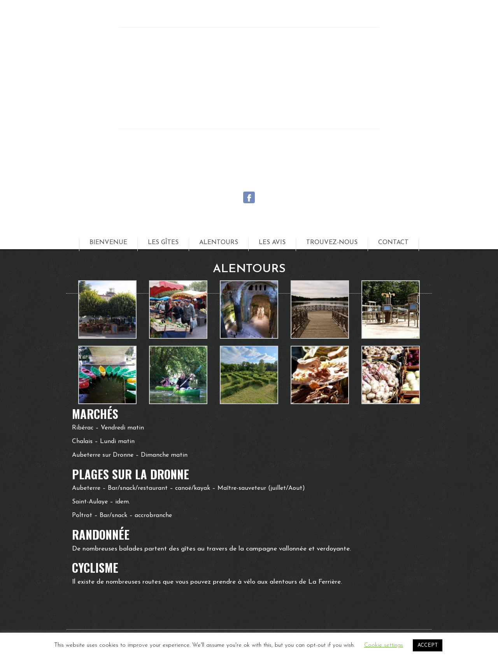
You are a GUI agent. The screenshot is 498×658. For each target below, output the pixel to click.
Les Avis (272, 242)
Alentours (218, 242)
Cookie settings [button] (383, 645)
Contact (393, 242)
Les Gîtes (163, 242)
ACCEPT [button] (427, 645)
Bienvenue (108, 242)
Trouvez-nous (332, 242)
